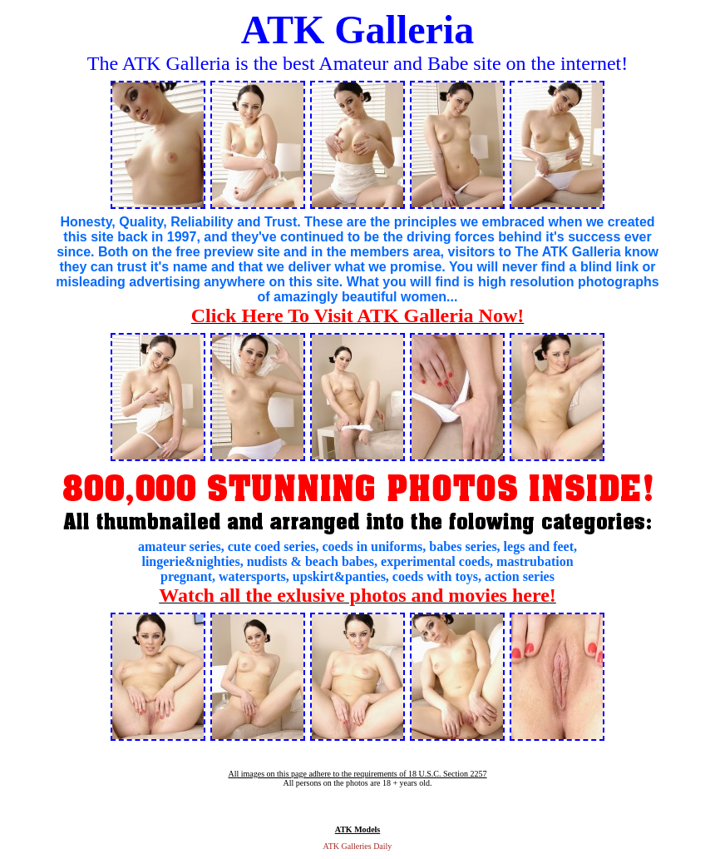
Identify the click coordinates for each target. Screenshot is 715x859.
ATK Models (358, 829)
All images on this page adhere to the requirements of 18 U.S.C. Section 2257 (357, 773)
